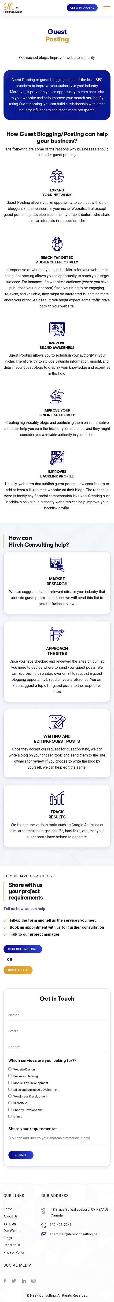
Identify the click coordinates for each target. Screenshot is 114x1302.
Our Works (11, 1231)
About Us (11, 1216)
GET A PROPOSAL (82, 7)
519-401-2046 (61, 1225)
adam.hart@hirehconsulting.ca (73, 1234)
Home (8, 1209)
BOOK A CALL (18, 970)
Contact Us (12, 1245)
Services (10, 1223)
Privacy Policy (14, 1252)
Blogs (8, 1238)
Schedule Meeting (22, 949)
